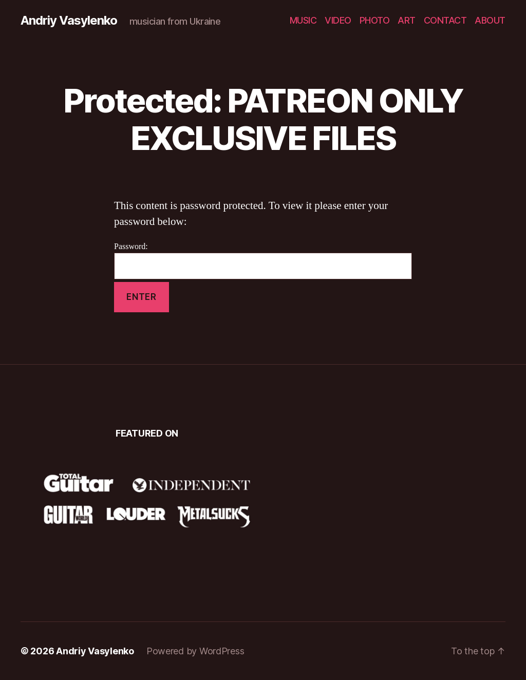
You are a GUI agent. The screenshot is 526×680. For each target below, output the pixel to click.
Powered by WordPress (195, 651)
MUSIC (303, 20)
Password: (263, 260)
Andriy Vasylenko (69, 20)
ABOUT (490, 20)
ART (407, 20)
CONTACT (445, 20)
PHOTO (375, 20)
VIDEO (338, 20)
